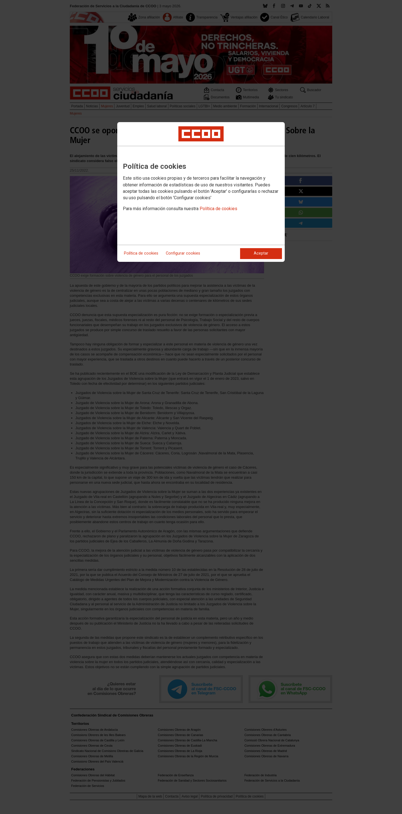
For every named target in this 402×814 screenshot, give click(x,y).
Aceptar (261, 253)
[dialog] (201, 192)
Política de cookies (218, 208)
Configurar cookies (183, 253)
